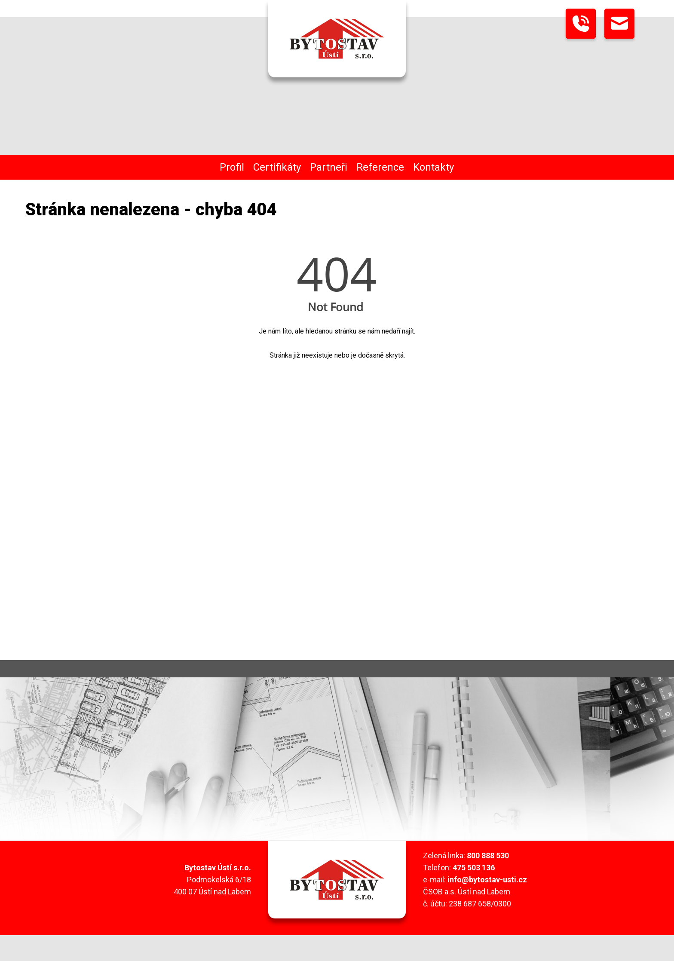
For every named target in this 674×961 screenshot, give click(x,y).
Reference (380, 167)
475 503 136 (474, 867)
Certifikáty (277, 167)
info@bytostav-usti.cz (487, 879)
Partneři (328, 167)
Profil (232, 167)
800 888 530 (488, 855)
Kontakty (433, 167)
